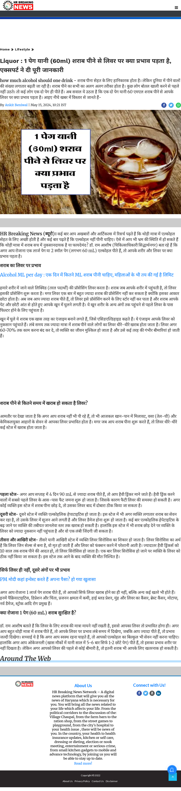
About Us (83, 685)
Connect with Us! (149, 685)
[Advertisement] (89, 370)
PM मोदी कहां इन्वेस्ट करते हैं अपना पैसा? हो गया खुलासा (48, 579)
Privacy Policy (82, 781)
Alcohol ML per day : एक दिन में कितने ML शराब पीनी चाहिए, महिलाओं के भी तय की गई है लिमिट (87, 275)
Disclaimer (112, 781)
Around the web (25, 659)
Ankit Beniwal (16, 105)
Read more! (83, 763)
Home (5, 49)
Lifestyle (22, 49)
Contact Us (98, 781)
